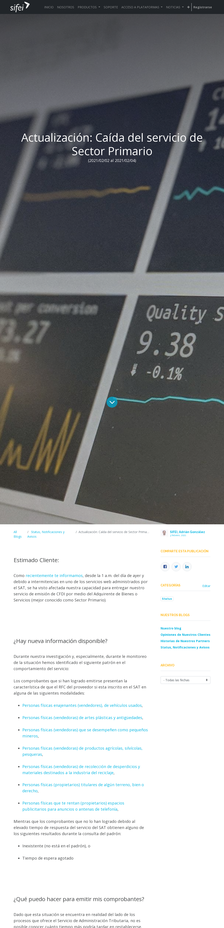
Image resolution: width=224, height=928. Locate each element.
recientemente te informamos (54, 575)
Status (167, 598)
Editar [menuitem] (206, 586)
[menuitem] (48, 7)
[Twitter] (176, 566)
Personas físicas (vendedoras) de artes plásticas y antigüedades (82, 717)
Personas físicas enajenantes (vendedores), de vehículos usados (82, 705)
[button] (188, 7)
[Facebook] (165, 566)
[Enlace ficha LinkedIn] (187, 566)
